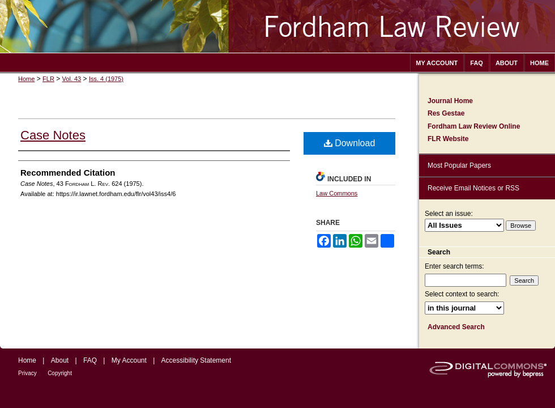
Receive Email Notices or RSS (473, 188)
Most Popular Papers (459, 165)
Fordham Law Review (277, 26)
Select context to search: (462, 294)
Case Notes (53, 135)
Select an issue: (449, 214)
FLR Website (448, 139)
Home (26, 78)
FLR (48, 78)
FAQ (90, 360)
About (60, 360)
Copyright (60, 373)
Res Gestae (446, 113)
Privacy (27, 373)
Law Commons (336, 193)
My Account (129, 360)
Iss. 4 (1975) (106, 78)
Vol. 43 (72, 78)
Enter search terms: (454, 266)
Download (349, 143)
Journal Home (450, 101)
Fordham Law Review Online (474, 126)
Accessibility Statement (196, 360)
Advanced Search (456, 327)
